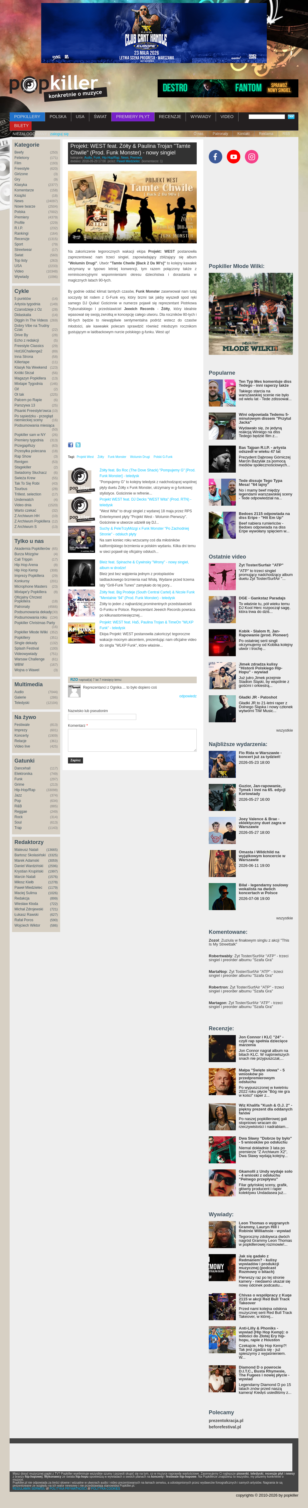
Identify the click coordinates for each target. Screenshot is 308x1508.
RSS (286, 134)
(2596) (53, 866)
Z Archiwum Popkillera (32, 521)
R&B (18, 806)
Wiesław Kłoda (26, 904)
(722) (54, 904)
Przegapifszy (24, 445)
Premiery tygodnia (29, 440)
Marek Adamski (26, 860)
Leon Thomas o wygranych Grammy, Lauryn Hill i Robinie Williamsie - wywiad (265, 1227)
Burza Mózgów (26, 554)
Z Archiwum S (25, 527)
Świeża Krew (24, 478)
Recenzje (21, 239)
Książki (20, 195)
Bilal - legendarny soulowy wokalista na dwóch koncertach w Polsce (263, 889)
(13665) (52, 849)
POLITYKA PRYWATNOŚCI (68, 1488)
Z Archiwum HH (26, 516)
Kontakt (243, 134)
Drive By (21, 335)
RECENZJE (170, 116)
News (18, 201)
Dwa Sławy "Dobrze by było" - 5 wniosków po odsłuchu (265, 1140)
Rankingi (21, 233)
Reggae (20, 811)
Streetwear (23, 250)
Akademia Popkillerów (32, 549)
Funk (18, 779)
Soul (18, 822)
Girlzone (21, 174)
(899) (54, 898)
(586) (54, 925)
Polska (19, 212)
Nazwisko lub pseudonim (88, 711)
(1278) (53, 882)
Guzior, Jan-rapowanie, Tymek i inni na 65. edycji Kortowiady (262, 790)
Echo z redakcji (26, 340)
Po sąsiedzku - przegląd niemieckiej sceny (33, 418)
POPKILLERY (27, 116)
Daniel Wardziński (28, 866)
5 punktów (22, 299)
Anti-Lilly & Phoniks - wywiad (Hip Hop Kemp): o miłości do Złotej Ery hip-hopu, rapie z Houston (263, 1334)
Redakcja (21, 898)
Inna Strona (23, 357)
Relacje (20, 741)
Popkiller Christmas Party (34, 623)
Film (17, 163)
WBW (19, 665)
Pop (17, 801)
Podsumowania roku (30, 617)
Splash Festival (26, 648)
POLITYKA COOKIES (105, 1488)
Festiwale (22, 725)
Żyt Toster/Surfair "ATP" (261, 565)
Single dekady (25, 643)
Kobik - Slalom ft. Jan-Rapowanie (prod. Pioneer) (263, 633)
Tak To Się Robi (26, 483)
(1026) (53, 893)
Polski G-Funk (163, 456)
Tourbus (20, 489)
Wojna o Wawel (26, 670)
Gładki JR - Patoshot (258, 697)
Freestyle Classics (29, 346)
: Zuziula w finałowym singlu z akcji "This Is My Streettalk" (249, 942)
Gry (17, 179)
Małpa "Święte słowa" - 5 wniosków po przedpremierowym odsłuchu (262, 1076)
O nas (198, 134)
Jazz (18, 795)
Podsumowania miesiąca (34, 425)
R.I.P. (18, 228)
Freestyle (21, 168)
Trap (18, 828)
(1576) (53, 877)
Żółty (100, 456)
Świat (18, 255)
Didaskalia (22, 315)
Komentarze (24, 190)
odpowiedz (187, 696)
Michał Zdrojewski (28, 909)
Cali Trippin (23, 559)
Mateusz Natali (26, 850)
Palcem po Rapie (28, 400)
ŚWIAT (100, 116)
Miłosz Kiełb (24, 882)
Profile (19, 223)
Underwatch (24, 500)
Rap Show (22, 456)
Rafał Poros (23, 920)
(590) (54, 920)
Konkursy (21, 581)
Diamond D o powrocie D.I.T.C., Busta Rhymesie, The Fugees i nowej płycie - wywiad (264, 1373)
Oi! (16, 389)
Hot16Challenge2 (28, 351)
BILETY (21, 125)
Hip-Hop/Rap (24, 790)
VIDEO (227, 116)
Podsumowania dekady (33, 612)
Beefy (19, 152)
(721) (54, 909)
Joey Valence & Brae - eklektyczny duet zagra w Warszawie (262, 823)
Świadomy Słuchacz (30, 473)
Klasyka (20, 185)
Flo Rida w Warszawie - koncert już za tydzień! (260, 755)
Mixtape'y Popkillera (30, 592)
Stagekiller (22, 467)
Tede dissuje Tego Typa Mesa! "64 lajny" (260, 482)
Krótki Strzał (24, 373)
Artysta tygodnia (27, 304)
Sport (18, 244)
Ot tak (19, 394)
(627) (54, 914)
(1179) (53, 887)
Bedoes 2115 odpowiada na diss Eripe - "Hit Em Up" (264, 515)
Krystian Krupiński (28, 871)
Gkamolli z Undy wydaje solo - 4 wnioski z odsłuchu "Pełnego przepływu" (265, 1175)
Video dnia (23, 505)
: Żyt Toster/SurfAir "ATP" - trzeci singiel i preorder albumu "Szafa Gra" (248, 958)
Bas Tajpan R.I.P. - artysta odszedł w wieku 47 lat (262, 449)
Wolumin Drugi (140, 456)
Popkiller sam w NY (30, 435)
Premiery (21, 217)
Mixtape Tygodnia (28, 384)
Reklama (266, 134)
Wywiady (21, 277)
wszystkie (284, 730)
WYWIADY (200, 116)
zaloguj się (59, 134)
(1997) (53, 871)
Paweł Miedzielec (28, 887)
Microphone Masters (30, 586)
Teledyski (21, 703)
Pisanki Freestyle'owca (32, 411)
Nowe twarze (24, 206)
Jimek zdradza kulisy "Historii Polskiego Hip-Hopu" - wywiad (260, 668)
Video (18, 271)
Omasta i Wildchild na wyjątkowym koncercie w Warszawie (262, 856)
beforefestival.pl (225, 1427)
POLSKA (58, 116)
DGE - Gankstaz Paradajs (262, 598)
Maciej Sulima (25, 893)
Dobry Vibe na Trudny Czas (31, 328)
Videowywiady (25, 654)
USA (80, 116)
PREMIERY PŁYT (133, 116)
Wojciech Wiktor (27, 925)
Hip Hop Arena (26, 565)
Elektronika (23, 774)
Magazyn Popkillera (30, 378)
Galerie (20, 697)
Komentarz (78, 726)
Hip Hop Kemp (26, 570)
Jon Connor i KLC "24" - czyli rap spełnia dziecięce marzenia (263, 1041)
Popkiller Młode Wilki (31, 632)
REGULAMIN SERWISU (29, 1488)
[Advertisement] (138, 662)
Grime (19, 784)
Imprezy (20, 730)
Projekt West (85, 456)
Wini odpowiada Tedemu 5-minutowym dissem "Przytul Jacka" (265, 418)
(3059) (53, 860)
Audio (19, 692)
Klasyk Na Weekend (30, 367)
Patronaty (220, 134)
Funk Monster (117, 456)
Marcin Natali (24, 877)
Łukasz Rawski (26, 914)
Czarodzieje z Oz (28, 309)
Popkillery (22, 637)
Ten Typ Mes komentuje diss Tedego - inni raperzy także (265, 383)
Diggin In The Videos (31, 320)
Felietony (21, 158)
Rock (18, 817)
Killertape (21, 362)
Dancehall (22, 768)
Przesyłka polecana (30, 451)
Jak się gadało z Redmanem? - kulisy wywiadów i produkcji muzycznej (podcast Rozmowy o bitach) (259, 1264)
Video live (22, 746)
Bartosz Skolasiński (30, 855)
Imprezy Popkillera (29, 576)
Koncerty (21, 735)
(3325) (53, 855)
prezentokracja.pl (226, 1421)
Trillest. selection (27, 494)
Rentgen (21, 462)
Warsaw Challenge (29, 659)
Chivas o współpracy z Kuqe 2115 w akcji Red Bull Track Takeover (265, 1299)
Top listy (20, 260)
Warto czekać (25, 510)
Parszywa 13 (24, 405)
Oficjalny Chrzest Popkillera (28, 599)
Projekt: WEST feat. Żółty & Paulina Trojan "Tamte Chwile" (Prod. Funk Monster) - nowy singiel (130, 149)
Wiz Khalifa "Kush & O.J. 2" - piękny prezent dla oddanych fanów (265, 1109)
